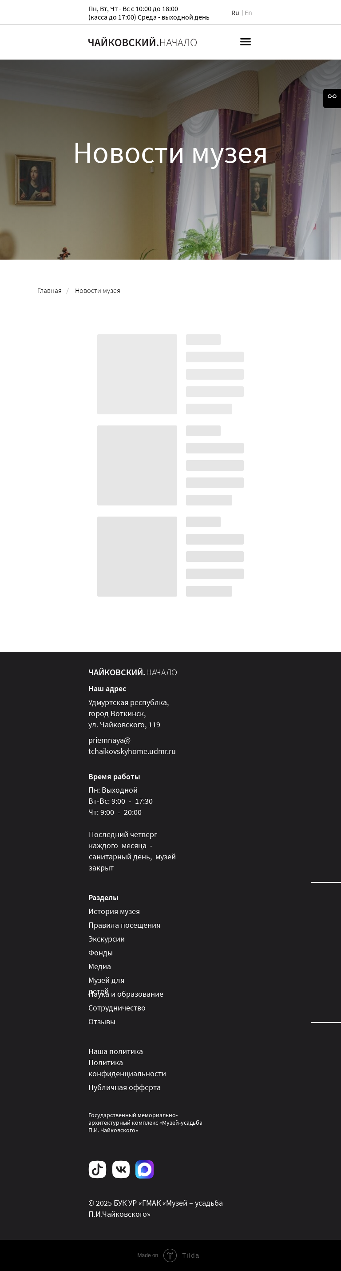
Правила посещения (124, 925)
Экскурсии (106, 939)
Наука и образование (125, 994)
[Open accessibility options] (332, 98)
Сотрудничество (117, 1007)
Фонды (100, 952)
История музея (114, 911)
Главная (49, 290)
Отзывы (101, 1021)
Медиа (99, 966)
